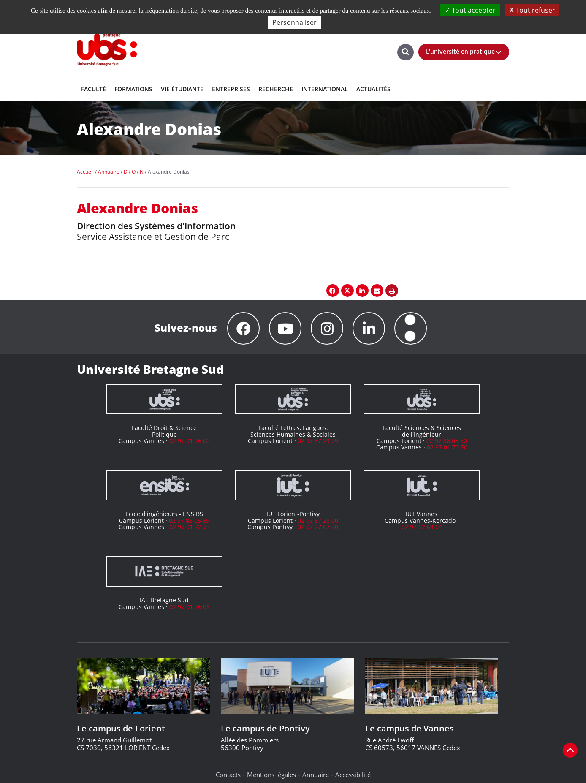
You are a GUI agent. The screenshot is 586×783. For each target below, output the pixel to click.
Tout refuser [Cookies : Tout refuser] (532, 10)
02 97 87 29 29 (318, 441)
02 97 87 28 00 (318, 520)
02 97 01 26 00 (189, 441)
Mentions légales (271, 774)
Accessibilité (353, 774)
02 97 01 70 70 (447, 447)
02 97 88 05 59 (189, 520)
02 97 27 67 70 (318, 527)
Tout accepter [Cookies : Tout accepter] (470, 10)
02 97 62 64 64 (422, 527)
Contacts (228, 774)
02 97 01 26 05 (189, 607)
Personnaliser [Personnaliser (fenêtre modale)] (294, 22)
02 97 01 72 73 (189, 527)
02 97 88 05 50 (446, 441)
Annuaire (315, 774)
